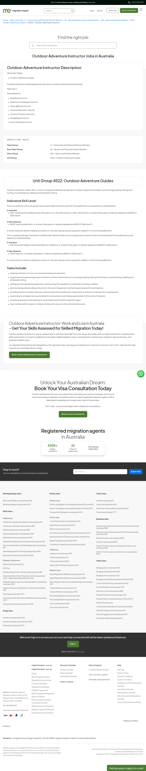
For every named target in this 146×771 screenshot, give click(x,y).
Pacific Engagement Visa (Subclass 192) (112, 614)
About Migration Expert (41, 677)
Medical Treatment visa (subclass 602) (111, 595)
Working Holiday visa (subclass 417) (17, 504)
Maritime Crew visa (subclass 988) (109, 591)
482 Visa (6, 568)
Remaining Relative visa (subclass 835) (65, 596)
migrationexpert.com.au (42, 665)
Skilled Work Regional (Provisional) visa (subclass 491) (24, 542)
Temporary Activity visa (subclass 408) (18, 604)
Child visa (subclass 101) (59, 557)
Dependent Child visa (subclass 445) (64, 565)
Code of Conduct (124, 680)
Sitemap (120, 670)
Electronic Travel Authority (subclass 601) (112, 508)
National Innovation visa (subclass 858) (18, 555)
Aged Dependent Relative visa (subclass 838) (68, 578)
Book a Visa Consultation (73, 414)
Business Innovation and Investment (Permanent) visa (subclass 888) (117, 527)
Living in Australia (66, 670)
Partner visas (55, 501)
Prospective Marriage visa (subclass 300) (66, 512)
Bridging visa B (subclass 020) (108, 572)
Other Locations (66, 682)
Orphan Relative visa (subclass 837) (64, 592)
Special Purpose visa (104, 603)
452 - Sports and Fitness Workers (114, 20)
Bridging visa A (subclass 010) (108, 576)
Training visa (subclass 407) (13, 594)
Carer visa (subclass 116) (59, 607)
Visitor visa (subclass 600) (106, 504)
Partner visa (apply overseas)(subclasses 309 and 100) (71, 508)
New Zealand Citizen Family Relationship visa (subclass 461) (71, 583)
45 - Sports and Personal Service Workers (81, 20)
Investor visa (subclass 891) (107, 542)
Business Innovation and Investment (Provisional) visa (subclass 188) (117, 533)
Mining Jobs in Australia (126, 693)
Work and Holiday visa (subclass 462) (17, 501)
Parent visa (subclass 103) (60, 529)
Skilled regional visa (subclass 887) (16, 530)
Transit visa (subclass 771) (106, 512)
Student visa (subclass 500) (14, 618)
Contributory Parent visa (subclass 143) (65, 521)
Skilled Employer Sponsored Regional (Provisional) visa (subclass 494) (25, 583)
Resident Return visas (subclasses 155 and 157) (114, 599)
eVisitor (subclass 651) (105, 501)
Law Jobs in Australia (125, 689)
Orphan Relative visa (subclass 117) (63, 588)
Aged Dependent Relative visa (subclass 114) (67, 574)
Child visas (54, 550)
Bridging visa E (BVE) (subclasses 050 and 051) (114, 579)
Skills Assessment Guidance (43, 706)
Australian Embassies (68, 676)
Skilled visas (8, 518)
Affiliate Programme (40, 690)
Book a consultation (129, 10)
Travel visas (101, 494)
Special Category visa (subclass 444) (111, 610)
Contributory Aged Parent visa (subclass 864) (67, 545)
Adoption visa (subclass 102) (61, 554)
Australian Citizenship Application (109, 618)
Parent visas (55, 517)
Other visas (101, 561)
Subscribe (136, 472)
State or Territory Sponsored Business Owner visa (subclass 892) (116, 547)
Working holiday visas (12, 494)
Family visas (55, 494)
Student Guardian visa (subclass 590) (17, 622)
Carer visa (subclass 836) (59, 604)
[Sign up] (99, 11)
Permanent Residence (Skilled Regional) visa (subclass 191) (24, 547)
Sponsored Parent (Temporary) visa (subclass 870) (70, 537)
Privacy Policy (122, 673)
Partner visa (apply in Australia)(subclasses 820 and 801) (72, 504)
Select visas (113, 10)
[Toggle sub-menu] (22, 493)
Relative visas (55, 570)
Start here (80, 652)
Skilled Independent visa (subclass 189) (18, 534)
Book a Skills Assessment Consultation (29, 355)
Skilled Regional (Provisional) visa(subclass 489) (22, 551)
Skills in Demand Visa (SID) (13, 564)
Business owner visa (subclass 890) (110, 538)
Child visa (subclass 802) (59, 561)
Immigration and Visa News (42, 713)
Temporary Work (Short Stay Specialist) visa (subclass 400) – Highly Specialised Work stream (24, 577)
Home (5, 20)
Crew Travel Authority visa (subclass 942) (112, 583)
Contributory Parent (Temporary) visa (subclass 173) (70, 533)
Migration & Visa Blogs (40, 687)
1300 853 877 (136, 2)
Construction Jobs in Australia (129, 702)
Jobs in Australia (16, 20)
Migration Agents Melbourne (43, 710)
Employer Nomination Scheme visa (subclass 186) (22, 572)
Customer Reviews (39, 684)
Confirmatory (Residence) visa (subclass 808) (114, 607)
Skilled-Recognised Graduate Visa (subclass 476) (22, 522)
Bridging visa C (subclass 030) (108, 568)
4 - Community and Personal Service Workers (44, 20)
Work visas (7, 511)
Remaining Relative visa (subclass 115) (64, 600)
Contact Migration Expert (99, 670)
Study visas (7, 611)
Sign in (73, 644)
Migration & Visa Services (42, 680)
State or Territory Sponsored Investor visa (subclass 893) (116, 553)
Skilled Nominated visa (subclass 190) (17, 538)
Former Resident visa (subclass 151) (110, 587)
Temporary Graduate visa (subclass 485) (19, 526)
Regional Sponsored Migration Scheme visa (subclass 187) (24, 589)
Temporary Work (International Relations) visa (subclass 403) (25, 599)
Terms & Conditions (125, 676)
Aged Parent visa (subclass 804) (62, 525)
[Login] (92, 11)
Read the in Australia (73, 2)
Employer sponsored (11, 560)
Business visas (102, 519)
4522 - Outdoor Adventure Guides (65, 158)
